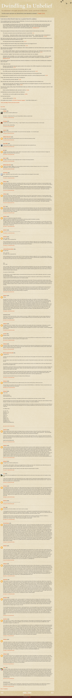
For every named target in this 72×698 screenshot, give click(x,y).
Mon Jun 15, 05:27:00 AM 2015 (8, 426)
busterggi (5, 121)
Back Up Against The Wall (8, 352)
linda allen (5, 579)
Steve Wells (5, 143)
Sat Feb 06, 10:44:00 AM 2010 (8, 154)
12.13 (27, 45)
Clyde (4, 507)
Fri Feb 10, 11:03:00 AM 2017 (8, 635)
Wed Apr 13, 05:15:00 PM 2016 (9, 497)
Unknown (5, 216)
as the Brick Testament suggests (18, 100)
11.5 (33, 33)
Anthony (4, 181)
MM (4, 150)
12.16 (46, 75)
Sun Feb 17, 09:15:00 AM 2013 (8, 226)
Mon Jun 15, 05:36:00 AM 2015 (8, 441)
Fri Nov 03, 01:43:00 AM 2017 (8, 686)
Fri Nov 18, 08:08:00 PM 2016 (8, 560)
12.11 (41, 52)
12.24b (26, 94)
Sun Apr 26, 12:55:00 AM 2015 (8, 377)
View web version (27, 694)
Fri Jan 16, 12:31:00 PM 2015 (8, 349)
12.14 (14, 67)
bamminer (5, 597)
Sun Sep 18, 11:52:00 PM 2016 (9, 519)
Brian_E (4, 158)
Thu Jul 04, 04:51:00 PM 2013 (8, 291)
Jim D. (4, 206)
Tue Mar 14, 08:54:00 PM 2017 (8, 650)
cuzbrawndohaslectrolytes (8, 249)
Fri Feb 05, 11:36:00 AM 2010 (8, 117)
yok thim (5, 333)
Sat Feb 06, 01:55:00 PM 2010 (8, 161)
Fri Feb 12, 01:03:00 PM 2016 (8, 482)
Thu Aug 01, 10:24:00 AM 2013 (8, 311)
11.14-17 (45, 36)
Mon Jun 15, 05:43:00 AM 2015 (8, 457)
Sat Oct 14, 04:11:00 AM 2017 (8, 678)
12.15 (36, 71)
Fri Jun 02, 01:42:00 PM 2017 (8, 663)
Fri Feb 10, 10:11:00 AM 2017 (8, 615)
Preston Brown (6, 523)
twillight (4, 111)
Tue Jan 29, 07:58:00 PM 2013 (8, 212)
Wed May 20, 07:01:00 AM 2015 (9, 387)
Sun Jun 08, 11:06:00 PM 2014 (8, 340)
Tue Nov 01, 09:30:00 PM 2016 (8, 542)
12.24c (14, 98)
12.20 (21, 84)
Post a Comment (4, 688)
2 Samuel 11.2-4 (35, 27)
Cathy (4, 667)
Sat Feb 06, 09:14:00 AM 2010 (8, 146)
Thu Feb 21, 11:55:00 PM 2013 (8, 245)
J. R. (4, 473)
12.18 (20, 79)
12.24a (27, 90)
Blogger (29, 696)
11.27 (25, 41)
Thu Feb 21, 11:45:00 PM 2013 (8, 233)
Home (27, 692)
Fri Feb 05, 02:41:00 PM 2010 (8, 126)
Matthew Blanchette (7, 136)
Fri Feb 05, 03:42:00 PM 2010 (8, 133)
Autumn (4, 130)
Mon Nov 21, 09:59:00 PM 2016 (9, 575)
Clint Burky (5, 172)
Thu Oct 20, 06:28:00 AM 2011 (8, 190)
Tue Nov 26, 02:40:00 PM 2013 (8, 330)
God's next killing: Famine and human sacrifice (10, 102)
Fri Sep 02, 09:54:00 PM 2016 (8, 503)
